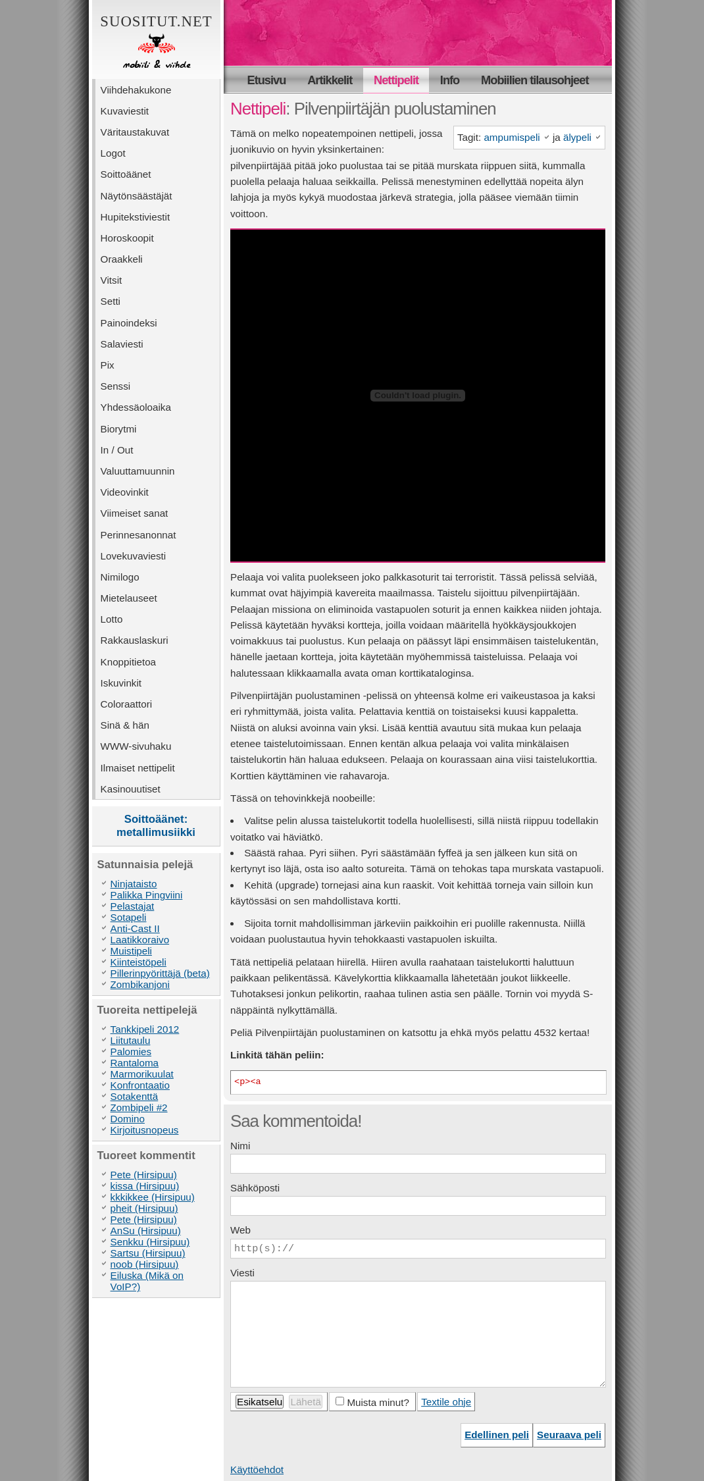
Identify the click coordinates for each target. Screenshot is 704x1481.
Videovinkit (125, 492)
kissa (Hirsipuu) (145, 1185)
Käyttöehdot (257, 1469)
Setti (110, 301)
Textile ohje (446, 1401)
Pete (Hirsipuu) (144, 1174)
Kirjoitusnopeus (145, 1129)
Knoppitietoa (128, 661)
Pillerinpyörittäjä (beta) (160, 973)
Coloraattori (127, 704)
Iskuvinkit (121, 683)
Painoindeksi (129, 322)
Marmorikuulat (142, 1073)
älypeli (577, 137)
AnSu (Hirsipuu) (146, 1230)
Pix (107, 365)
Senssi (116, 386)
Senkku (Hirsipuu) (150, 1241)
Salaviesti (122, 344)
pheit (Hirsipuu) (144, 1208)
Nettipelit (396, 80)
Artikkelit (329, 80)
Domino (128, 1118)
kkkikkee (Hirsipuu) (153, 1197)
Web (240, 1229)
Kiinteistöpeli (138, 962)
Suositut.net (156, 42)
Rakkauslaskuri (134, 640)
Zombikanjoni (140, 984)
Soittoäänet (126, 174)
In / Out (117, 449)
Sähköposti (255, 1187)
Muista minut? (378, 1402)
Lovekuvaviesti (133, 555)
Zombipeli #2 (139, 1107)
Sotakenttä (135, 1096)
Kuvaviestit (125, 111)
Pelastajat (133, 906)
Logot (113, 153)
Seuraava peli (569, 1434)
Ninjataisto (134, 883)
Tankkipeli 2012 (145, 1029)
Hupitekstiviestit (135, 216)
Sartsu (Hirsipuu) (148, 1253)
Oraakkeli (122, 259)
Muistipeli (131, 950)
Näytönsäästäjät (136, 195)
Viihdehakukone (136, 89)
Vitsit (111, 280)
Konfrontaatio (140, 1085)
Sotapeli (129, 917)
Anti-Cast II (135, 928)
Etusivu (266, 80)
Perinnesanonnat (138, 534)
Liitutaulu (131, 1040)
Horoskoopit (127, 238)
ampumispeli (512, 137)
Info (449, 80)
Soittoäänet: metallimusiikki (155, 826)
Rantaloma (135, 1062)
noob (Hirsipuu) (145, 1264)
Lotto (112, 619)
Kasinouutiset (131, 788)
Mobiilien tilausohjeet (534, 80)
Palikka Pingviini (147, 894)
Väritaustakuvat (135, 132)
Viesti (242, 1272)
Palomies (131, 1051)
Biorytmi (119, 428)
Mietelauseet (129, 598)
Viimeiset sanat (134, 513)
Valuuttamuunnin (138, 471)
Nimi (240, 1145)
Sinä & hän (125, 725)
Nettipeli (258, 108)
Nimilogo (120, 577)
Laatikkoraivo (140, 939)
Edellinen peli (497, 1434)
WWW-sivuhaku (136, 746)
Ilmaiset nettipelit (138, 767)
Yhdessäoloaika (136, 407)
